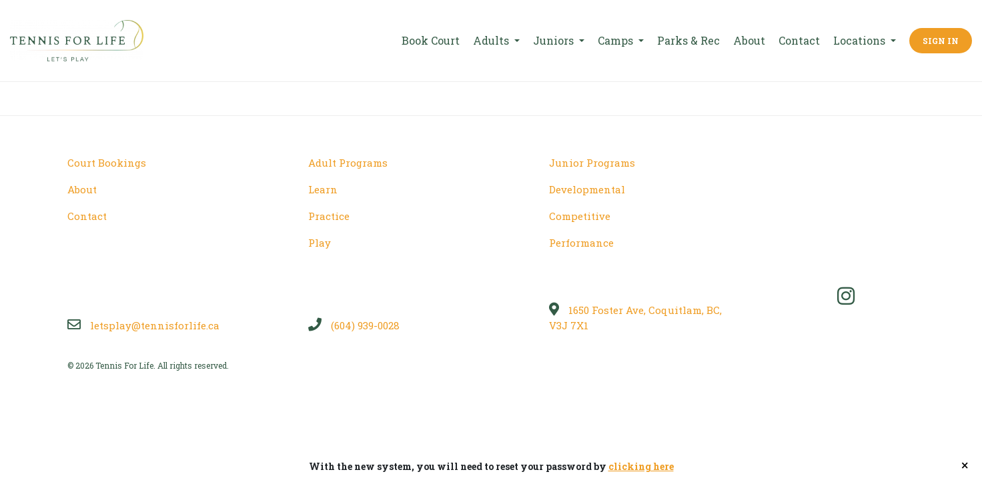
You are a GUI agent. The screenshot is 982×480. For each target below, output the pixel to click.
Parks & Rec (688, 40)
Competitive (579, 216)
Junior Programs (592, 162)
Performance (581, 242)
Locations (860, 40)
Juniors (554, 40)
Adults (492, 40)
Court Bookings (106, 162)
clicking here (641, 466)
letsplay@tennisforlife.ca (143, 325)
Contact (799, 40)
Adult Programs (348, 162)
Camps (617, 40)
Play (319, 242)
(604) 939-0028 (354, 325)
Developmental (587, 189)
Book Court (431, 40)
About (749, 40)
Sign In (941, 40)
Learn (323, 189)
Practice (329, 216)
